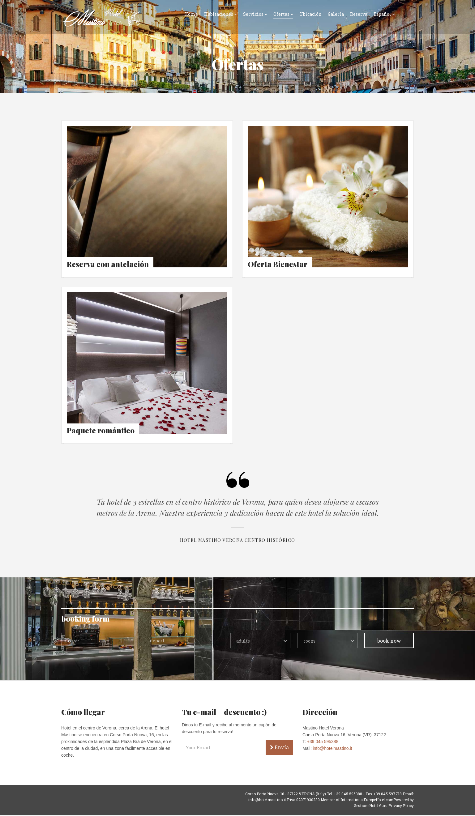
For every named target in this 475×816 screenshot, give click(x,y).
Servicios (253, 14)
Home (191, 14)
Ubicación (310, 14)
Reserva (358, 14)
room (309, 642)
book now (389, 642)
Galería (336, 14)
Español (382, 14)
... (134, 641)
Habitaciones (218, 14)
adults (243, 642)
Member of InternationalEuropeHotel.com (357, 800)
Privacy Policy (401, 806)
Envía (279, 748)
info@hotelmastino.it (332, 749)
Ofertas (281, 14)
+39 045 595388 (323, 742)
